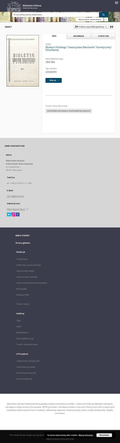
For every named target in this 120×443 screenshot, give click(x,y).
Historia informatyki (25, 271)
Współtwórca (22, 332)
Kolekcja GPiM (22, 295)
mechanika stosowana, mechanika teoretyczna (68, 110)
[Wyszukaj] (103, 14)
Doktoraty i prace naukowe (28, 265)
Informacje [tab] (78, 36)
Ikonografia (21, 289)
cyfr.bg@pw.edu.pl (15, 196)
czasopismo (51, 71)
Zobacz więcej (22, 304)
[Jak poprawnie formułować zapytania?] (106, 19)
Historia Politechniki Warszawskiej (31, 283)
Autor (19, 326)
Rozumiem (104, 435)
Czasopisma (22, 259)
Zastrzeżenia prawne (25, 367)
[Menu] (116, 2)
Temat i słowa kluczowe (27, 344)
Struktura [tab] (103, 36)
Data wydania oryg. (25, 338)
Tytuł (18, 320)
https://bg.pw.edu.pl (16, 209)
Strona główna (22, 243)
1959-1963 (50, 62)
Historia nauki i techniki (26, 277)
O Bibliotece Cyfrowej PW (27, 361)
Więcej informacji (86, 435)
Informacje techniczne (26, 373)
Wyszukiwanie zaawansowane (89, 19)
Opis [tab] (54, 36)
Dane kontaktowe (24, 379)
